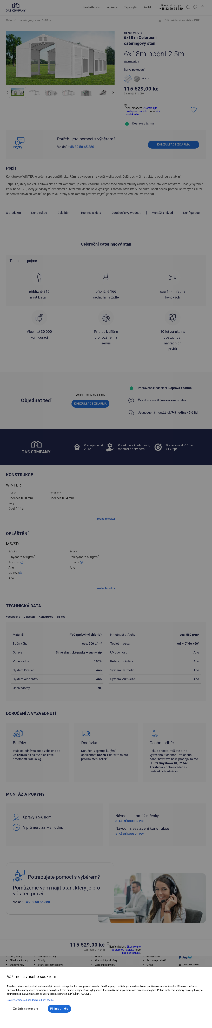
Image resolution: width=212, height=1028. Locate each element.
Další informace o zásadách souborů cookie (30, 1000)
